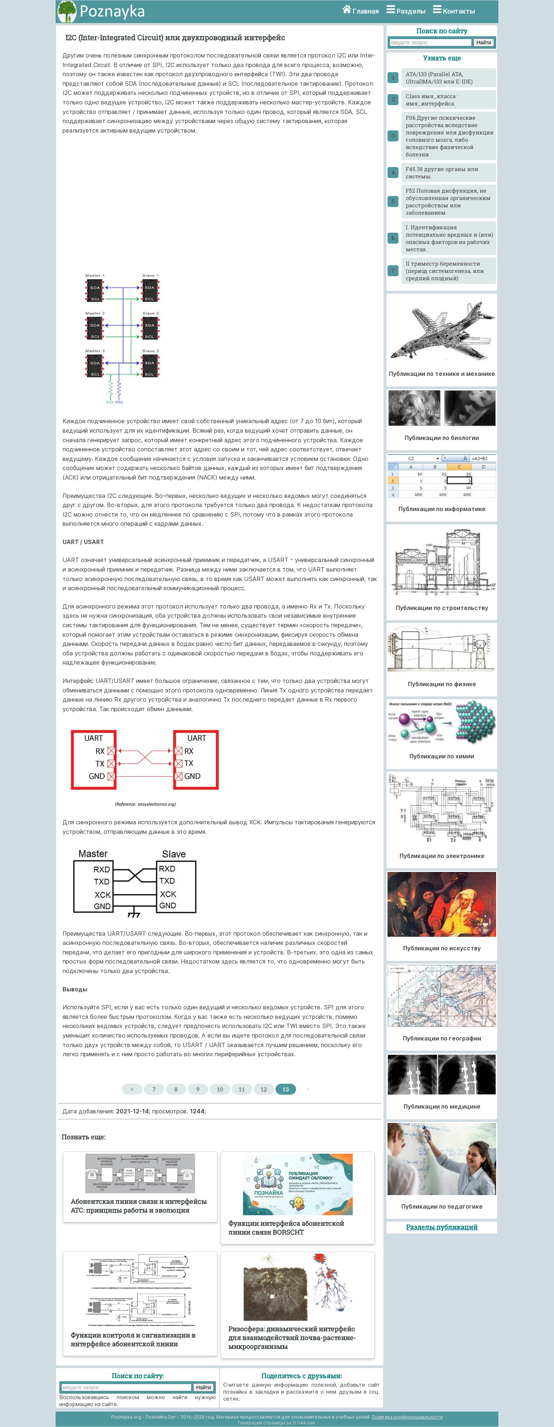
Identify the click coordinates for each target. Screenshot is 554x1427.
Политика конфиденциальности (407, 1417)
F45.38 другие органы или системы (442, 172)
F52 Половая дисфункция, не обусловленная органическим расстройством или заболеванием (448, 201)
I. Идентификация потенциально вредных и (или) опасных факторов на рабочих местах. (449, 238)
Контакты (459, 11)
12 (264, 1089)
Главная (366, 11)
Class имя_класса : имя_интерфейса (432, 99)
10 (220, 1089)
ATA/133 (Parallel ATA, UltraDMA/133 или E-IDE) (439, 77)
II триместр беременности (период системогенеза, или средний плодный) (445, 271)
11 (242, 1089)
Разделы (411, 11)
